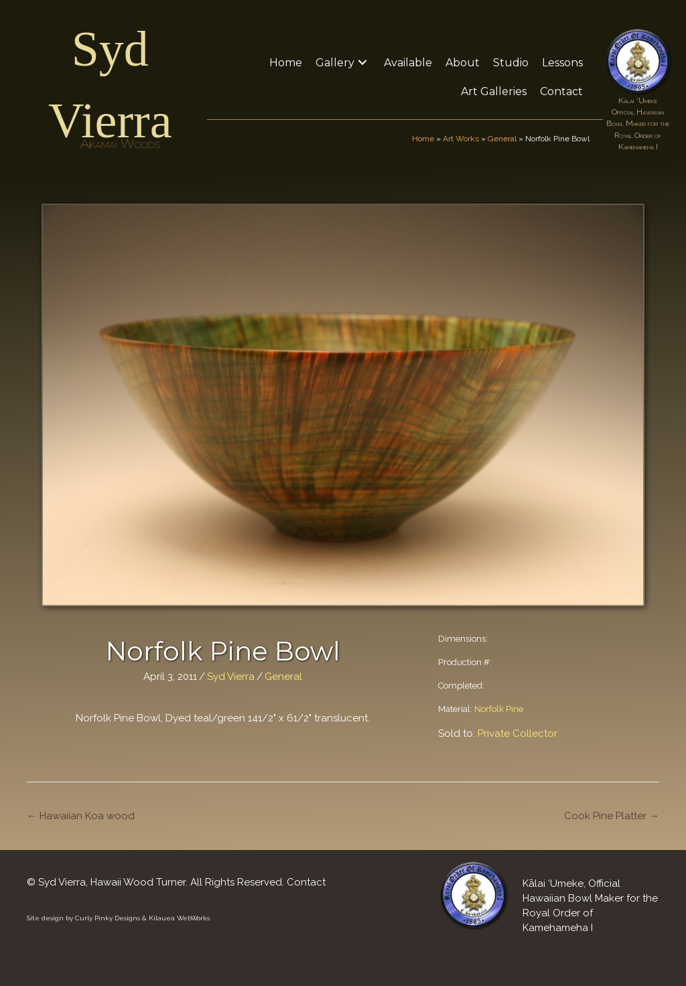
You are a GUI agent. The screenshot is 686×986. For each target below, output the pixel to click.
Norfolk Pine (498, 709)
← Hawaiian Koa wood (81, 816)
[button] (362, 62)
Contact (306, 882)
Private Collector (517, 733)
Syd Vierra (231, 677)
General (502, 138)
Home (423, 138)
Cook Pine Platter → (611, 816)
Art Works (461, 138)
